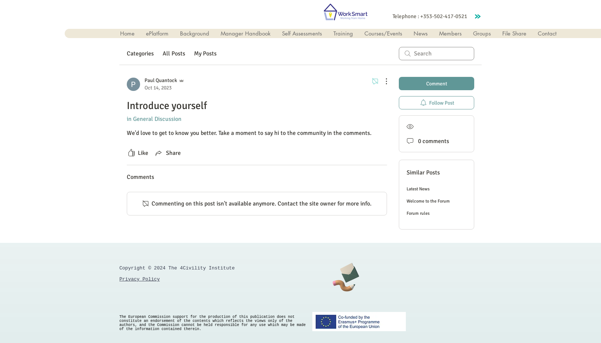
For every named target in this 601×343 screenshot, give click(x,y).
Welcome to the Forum (428, 201)
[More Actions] (382, 81)
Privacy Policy (139, 279)
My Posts (205, 53)
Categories (140, 53)
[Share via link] (167, 153)
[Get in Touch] (345, 276)
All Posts (174, 53)
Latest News (418, 189)
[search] (436, 53)
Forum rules (418, 213)
